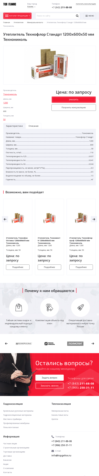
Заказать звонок (50, 385)
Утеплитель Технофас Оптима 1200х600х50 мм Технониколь (17, 240)
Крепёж (54, 419)
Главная (6, 22)
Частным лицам (10, 443)
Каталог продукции (18, 16)
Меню (91, 16)
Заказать (73, 99)
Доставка (7, 456)
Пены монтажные (11, 427)
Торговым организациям (14, 452)
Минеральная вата (35, 22)
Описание (33, 126)
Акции (5, 464)
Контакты (7, 472)
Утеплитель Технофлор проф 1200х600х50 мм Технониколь (80, 240)
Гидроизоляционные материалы (17, 415)
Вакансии (7, 460)
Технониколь (10, 94)
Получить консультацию (86, 4)
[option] (17, 237)
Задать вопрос (49, 377)
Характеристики (14, 126)
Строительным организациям (16, 447)
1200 (5, 102)
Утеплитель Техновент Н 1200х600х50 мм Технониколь (49, 240)
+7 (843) (62, 7)
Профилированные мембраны (16, 423)
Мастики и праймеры (12, 419)
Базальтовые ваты (59, 415)
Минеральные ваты (60, 411)
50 (4, 119)
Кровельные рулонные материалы (18, 411)
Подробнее (17, 267)
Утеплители (18, 22)
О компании (8, 468)
